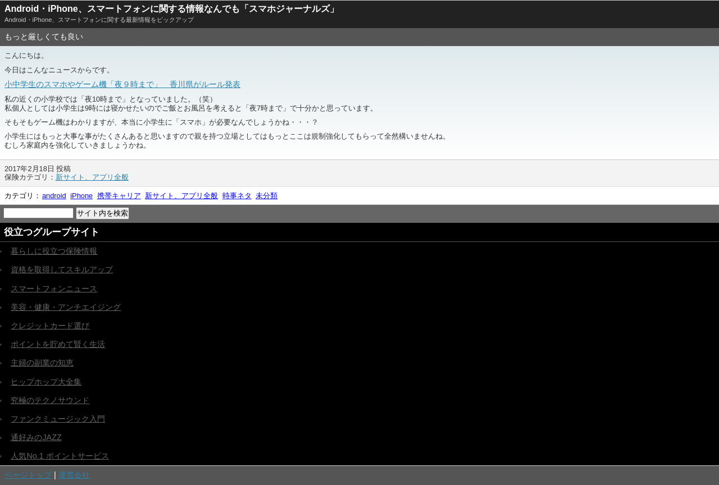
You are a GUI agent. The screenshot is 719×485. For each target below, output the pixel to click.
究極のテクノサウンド (50, 400)
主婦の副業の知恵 (42, 362)
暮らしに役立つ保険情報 (54, 250)
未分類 (266, 195)
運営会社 (74, 474)
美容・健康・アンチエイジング (66, 307)
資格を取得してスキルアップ (62, 269)
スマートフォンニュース (54, 288)
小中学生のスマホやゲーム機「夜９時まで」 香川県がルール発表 (122, 84)
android (54, 195)
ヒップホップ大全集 (46, 381)
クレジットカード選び (50, 325)
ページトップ (28, 474)
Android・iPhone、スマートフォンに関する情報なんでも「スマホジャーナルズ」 (171, 8)
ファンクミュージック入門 (58, 418)
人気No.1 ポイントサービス (59, 455)
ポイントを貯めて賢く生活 (58, 344)
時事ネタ (237, 195)
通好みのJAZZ (36, 437)
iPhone (81, 195)
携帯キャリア (119, 195)
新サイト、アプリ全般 (92, 177)
